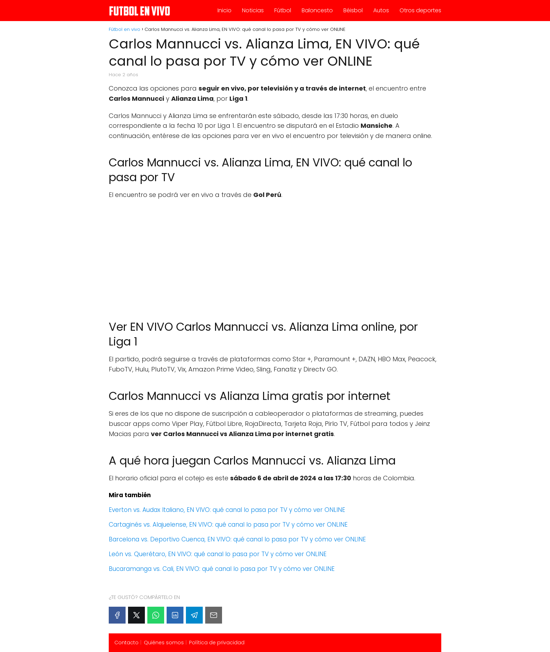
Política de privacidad (216, 642)
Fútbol (282, 10)
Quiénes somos (164, 642)
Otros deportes (420, 10)
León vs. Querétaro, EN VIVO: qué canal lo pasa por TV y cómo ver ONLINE (218, 554)
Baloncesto (317, 10)
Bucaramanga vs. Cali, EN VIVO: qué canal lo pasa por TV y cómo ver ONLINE (222, 569)
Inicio (224, 10)
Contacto (126, 642)
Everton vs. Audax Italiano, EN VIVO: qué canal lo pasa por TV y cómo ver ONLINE (227, 510)
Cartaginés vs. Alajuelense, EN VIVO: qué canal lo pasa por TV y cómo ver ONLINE (228, 524)
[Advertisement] (275, 256)
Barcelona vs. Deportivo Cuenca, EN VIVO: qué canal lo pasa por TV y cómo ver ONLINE (237, 539)
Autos (381, 10)
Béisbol (353, 10)
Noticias (253, 10)
